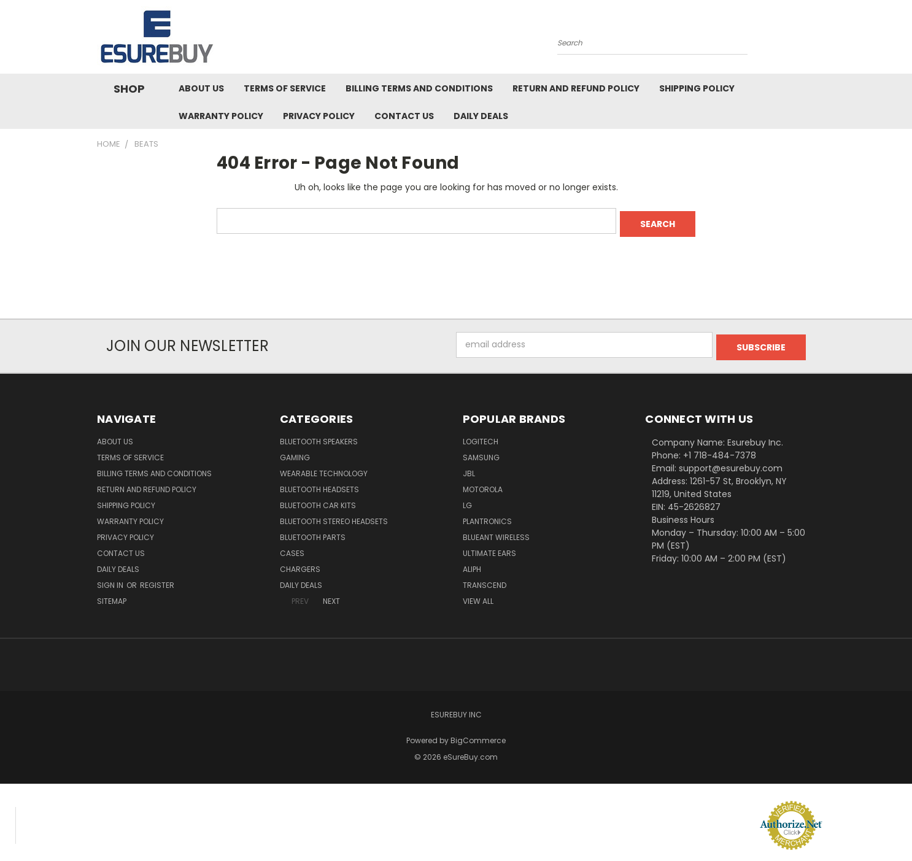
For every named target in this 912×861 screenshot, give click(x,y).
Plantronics (487, 516)
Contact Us (404, 116)
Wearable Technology (324, 468)
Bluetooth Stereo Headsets (334, 516)
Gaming (295, 452)
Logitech (480, 436)
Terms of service (285, 88)
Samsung (481, 452)
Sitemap (111, 595)
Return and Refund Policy (576, 88)
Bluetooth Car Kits (318, 500)
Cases (292, 547)
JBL (469, 468)
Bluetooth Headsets (319, 484)
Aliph (472, 563)
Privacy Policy (319, 116)
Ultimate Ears (489, 547)
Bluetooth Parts (313, 532)
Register (157, 579)
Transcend (484, 579)
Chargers (300, 563)
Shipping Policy (697, 88)
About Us (201, 88)
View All (478, 595)
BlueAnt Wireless (496, 532)
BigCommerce (478, 735)
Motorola (483, 484)
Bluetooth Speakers (319, 436)
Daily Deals (481, 116)
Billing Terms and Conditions (419, 88)
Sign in (111, 579)
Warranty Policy (221, 116)
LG (467, 500)
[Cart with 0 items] (812, 40)
